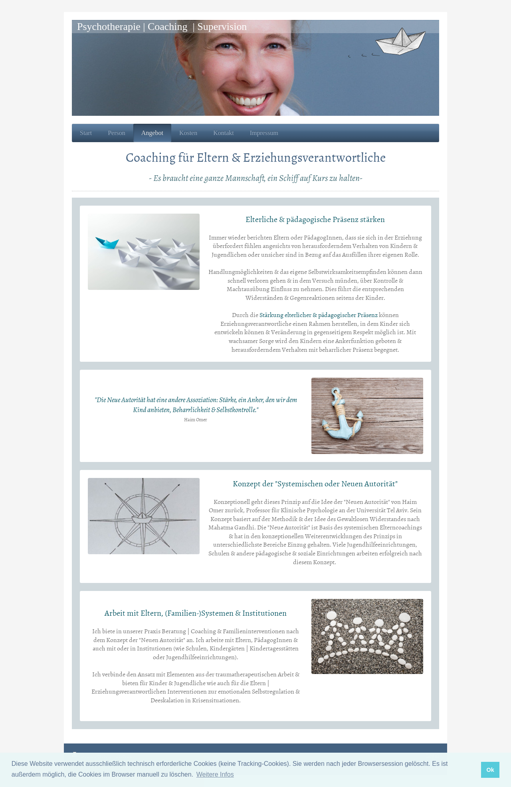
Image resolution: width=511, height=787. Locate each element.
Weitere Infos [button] (215, 774)
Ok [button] (490, 770)
